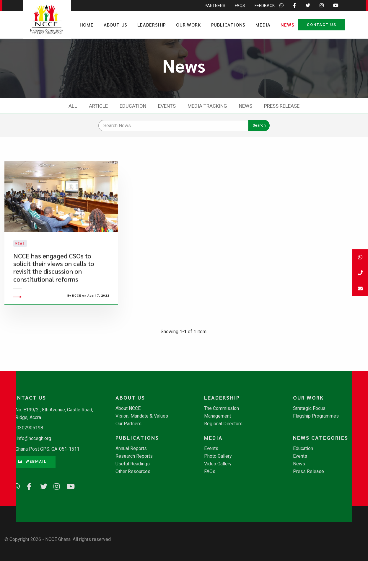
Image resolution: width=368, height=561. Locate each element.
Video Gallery (218, 464)
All (73, 106)
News (287, 25)
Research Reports (134, 456)
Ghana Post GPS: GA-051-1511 (47, 449)
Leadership (151, 25)
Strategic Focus (309, 408)
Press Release (281, 106)
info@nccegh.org (34, 438)
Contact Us (321, 24)
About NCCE (128, 408)
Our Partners (128, 423)
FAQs (209, 471)
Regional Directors (223, 423)
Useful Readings (132, 464)
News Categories (320, 437)
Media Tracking (207, 106)
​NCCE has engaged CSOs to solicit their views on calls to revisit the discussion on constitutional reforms (53, 277)
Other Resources (132, 471)
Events (167, 106)
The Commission (221, 408)
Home (87, 25)
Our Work (188, 25)
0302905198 (30, 428)
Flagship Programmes (316, 416)
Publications (228, 25)
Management (217, 416)
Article (98, 106)
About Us (115, 25)
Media (263, 25)
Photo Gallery (218, 456)
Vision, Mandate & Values (141, 416)
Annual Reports (131, 448)
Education (133, 106)
